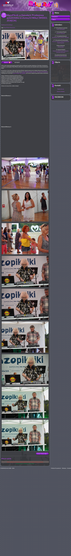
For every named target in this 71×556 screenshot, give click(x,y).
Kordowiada (61, 46)
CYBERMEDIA (3, 468)
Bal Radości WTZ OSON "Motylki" (60, 37)
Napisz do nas (60, 89)
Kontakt (58, 85)
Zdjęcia (54, 19)
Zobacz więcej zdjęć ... (42, 453)
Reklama (64, 468)
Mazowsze (12, 27)
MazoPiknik (6, 27)
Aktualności (55, 16)
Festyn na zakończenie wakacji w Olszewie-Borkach (60, 51)
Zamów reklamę (60, 91)
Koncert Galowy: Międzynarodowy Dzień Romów (60, 42)
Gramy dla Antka (61, 29)
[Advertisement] (37, 85)
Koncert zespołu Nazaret (61, 56)
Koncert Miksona (60, 33)
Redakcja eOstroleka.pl (6, 24)
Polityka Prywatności (56, 468)
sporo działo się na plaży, (19, 73)
